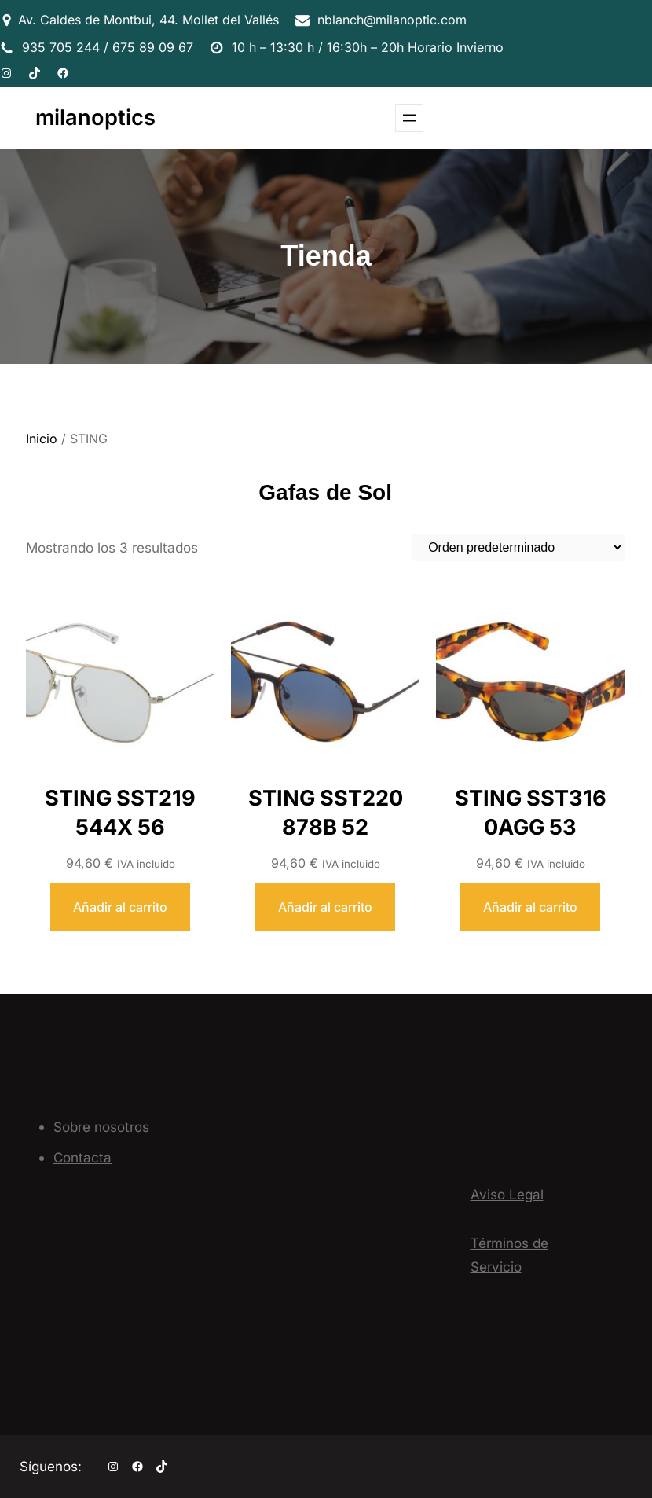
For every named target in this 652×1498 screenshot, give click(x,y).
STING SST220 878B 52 (325, 812)
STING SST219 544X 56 (120, 812)
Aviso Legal (507, 1194)
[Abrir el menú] (409, 118)
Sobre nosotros (101, 1126)
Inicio (41, 438)
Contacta (82, 1157)
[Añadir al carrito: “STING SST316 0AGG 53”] (530, 907)
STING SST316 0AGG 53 (530, 812)
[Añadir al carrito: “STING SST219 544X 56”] (120, 907)
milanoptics (95, 117)
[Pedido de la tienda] (518, 547)
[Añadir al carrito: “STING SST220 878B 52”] (325, 907)
